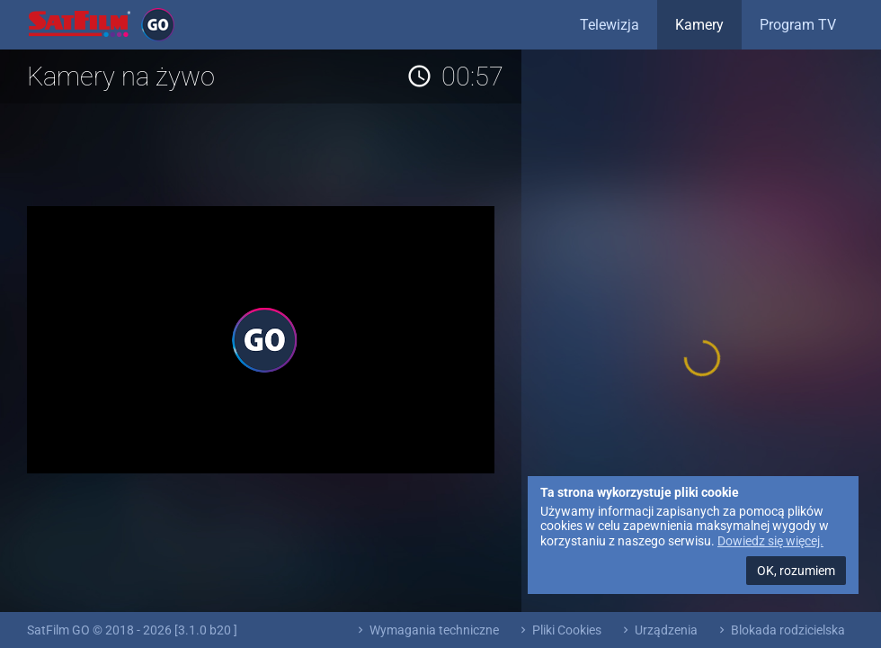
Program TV (798, 24)
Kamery (699, 24)
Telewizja (609, 24)
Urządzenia (658, 630)
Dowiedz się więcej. (770, 541)
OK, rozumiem (796, 570)
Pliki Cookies (559, 630)
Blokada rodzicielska (780, 630)
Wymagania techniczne (426, 630)
